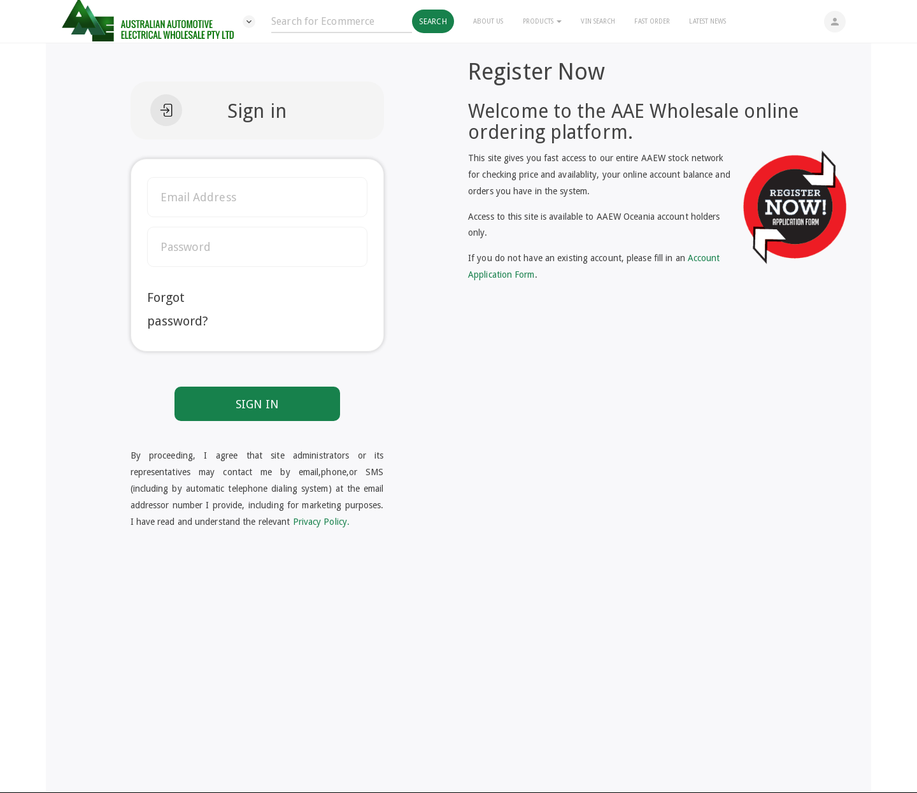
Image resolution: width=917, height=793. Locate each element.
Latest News (707, 21)
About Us (488, 21)
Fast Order (652, 21)
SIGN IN (257, 404)
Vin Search (598, 21)
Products (542, 21)
